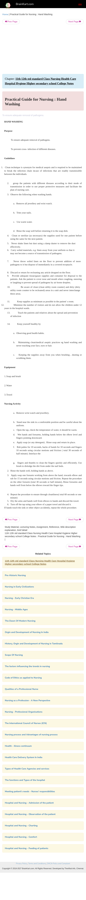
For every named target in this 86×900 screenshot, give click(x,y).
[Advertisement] (43, 49)
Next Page (74, 21)
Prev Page (11, 21)
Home (5, 14)
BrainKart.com (25, 4)
